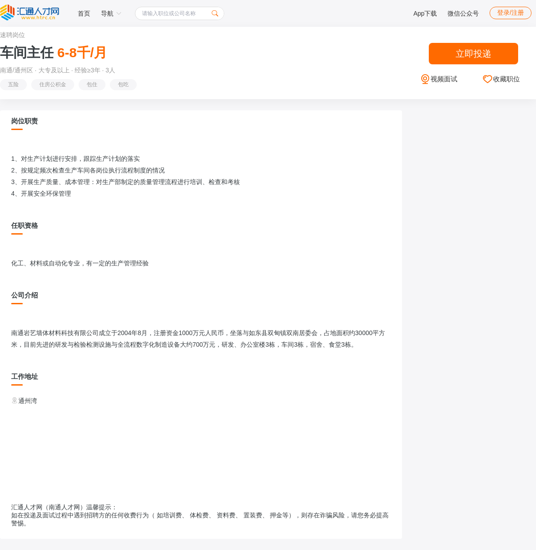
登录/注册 (510, 12)
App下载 (425, 13)
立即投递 (473, 54)
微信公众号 (463, 13)
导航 (111, 13)
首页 (84, 13)
